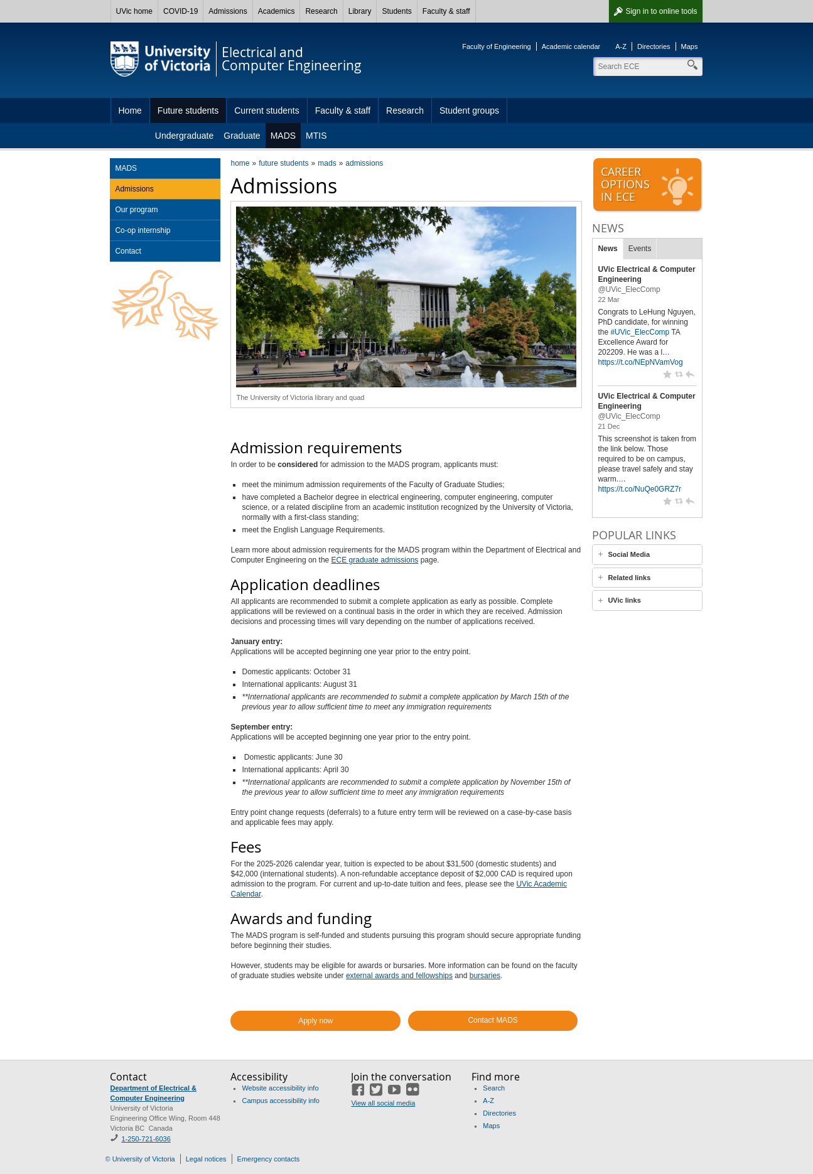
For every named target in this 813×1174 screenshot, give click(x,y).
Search (494, 1088)
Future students (188, 110)
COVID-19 (180, 11)
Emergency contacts (268, 1159)
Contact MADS (492, 1020)
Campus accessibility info (281, 1100)
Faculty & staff (446, 11)
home (239, 163)
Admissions (227, 11)
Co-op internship (142, 230)
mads (327, 163)
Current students (266, 110)
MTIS (316, 136)
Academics (276, 11)
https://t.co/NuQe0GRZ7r (639, 489)
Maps (689, 46)
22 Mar (608, 299)
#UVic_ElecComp (639, 332)
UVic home (134, 11)
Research (321, 11)
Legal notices (206, 1159)
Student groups (469, 110)
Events (640, 248)
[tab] (647, 554)
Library (360, 11)
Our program (136, 209)
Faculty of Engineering (496, 46)
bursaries (485, 975)
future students (283, 163)
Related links (629, 577)
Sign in (661, 11)
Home (130, 110)
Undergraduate (184, 136)
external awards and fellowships (399, 975)
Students (396, 11)
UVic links (624, 600)
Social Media (629, 554)
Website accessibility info (280, 1088)
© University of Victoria (140, 1159)
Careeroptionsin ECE (648, 185)
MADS (283, 136)
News (607, 248)
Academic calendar (571, 46)
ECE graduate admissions (375, 560)
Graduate (241, 136)
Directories (653, 46)
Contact (128, 251)
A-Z (621, 46)
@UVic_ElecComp (629, 289)
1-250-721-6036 (145, 1139)
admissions (364, 163)
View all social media (383, 1103)
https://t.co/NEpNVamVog (640, 362)
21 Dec (609, 426)
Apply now (315, 1020)
